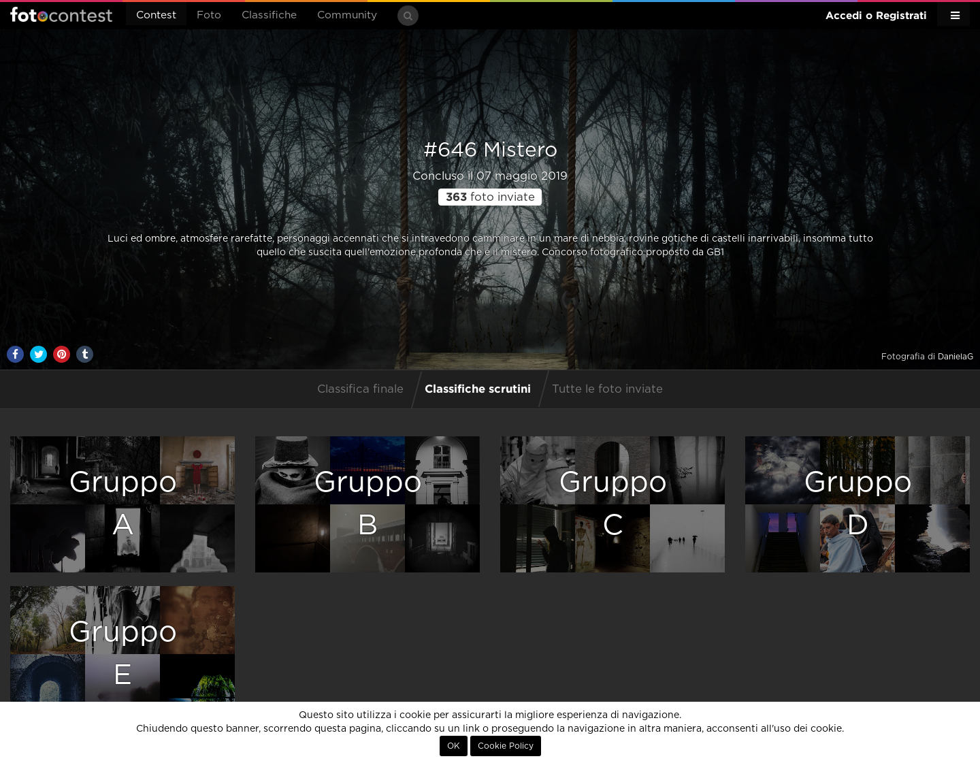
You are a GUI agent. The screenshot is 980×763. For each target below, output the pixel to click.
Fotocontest (61, 14)
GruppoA (123, 504)
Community (347, 15)
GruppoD (858, 504)
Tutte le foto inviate (607, 389)
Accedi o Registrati (876, 15)
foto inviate (490, 197)
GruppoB (368, 504)
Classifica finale (360, 389)
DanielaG (955, 357)
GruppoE (123, 653)
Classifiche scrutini (478, 388)
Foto (209, 15)
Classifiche (269, 15)
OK (453, 746)
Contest (156, 15)
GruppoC (613, 504)
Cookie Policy (506, 746)
